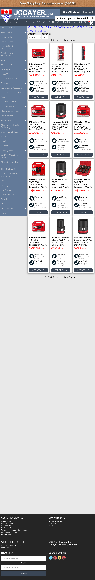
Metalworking (14, 115)
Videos (85, 12)
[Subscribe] (23, 573)
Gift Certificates (14, 106)
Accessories (14, 32)
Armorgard (6, 185)
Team (43, 22)
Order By (31, 34)
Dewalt (4, 199)
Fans (14, 181)
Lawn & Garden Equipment (14, 47)
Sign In (91, 12)
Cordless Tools (14, 41)
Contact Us (66, 22)
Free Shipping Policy (10, 532)
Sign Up (74, 22)
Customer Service (53, 22)
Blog (51, 526)
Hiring (38, 22)
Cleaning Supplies (14, 169)
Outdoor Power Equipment (14, 54)
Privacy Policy (7, 534)
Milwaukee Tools (14, 28)
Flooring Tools (14, 150)
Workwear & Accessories (14, 88)
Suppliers (82, 22)
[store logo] (6, 16)
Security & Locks (14, 102)
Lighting (14, 141)
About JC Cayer (55, 521)
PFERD (14, 204)
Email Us (5, 548)
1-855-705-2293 (70, 11)
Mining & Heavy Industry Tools (14, 163)
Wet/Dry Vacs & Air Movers (14, 156)
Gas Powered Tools (14, 132)
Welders (14, 136)
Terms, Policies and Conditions (14, 530)
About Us (19, 22)
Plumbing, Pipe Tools (14, 111)
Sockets (14, 146)
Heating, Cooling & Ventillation (14, 175)
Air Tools (14, 60)
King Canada (6, 190)
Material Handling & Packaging (14, 126)
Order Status (6, 521)
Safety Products (14, 97)
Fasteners (14, 83)
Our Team (53, 523)
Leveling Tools (14, 69)
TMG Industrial (14, 208)
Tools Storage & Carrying (14, 92)
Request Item (29, 22)
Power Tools (14, 37)
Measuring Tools (14, 65)
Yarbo (14, 213)
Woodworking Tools (14, 79)
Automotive (14, 120)
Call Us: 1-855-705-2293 (12, 546)
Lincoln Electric (7, 195)
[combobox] (75, 18)
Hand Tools (14, 74)
